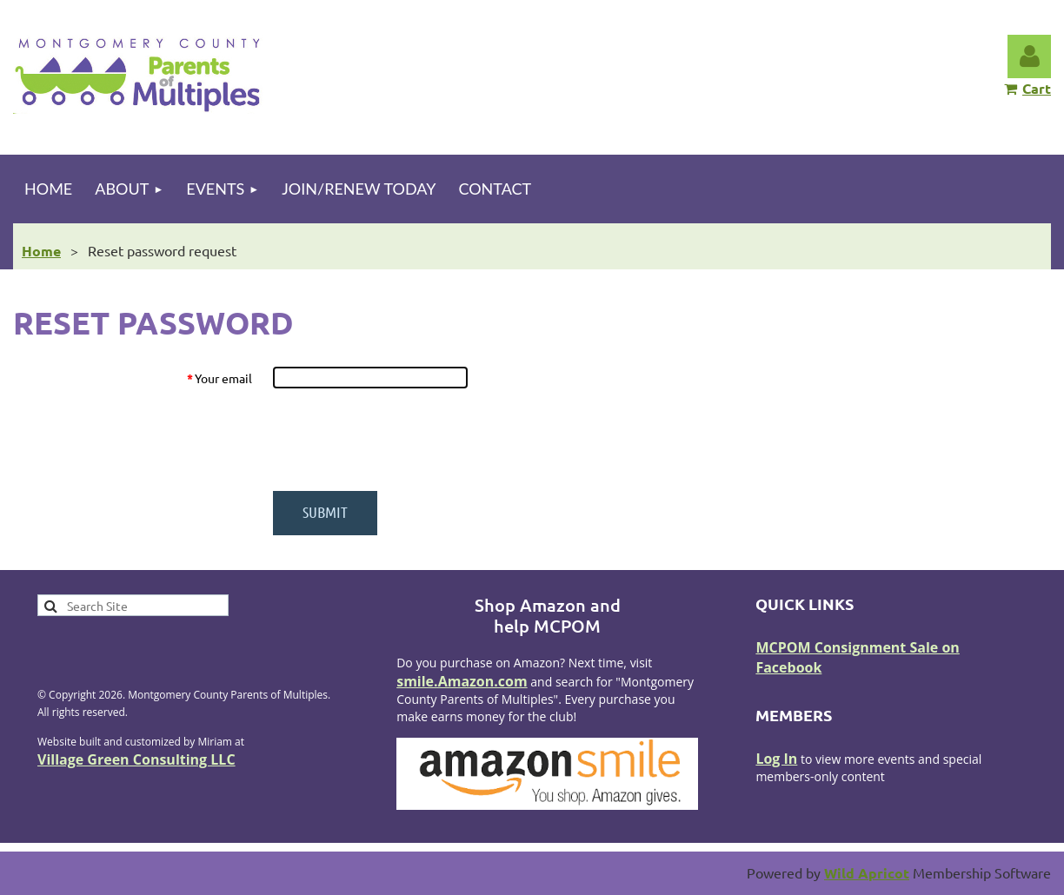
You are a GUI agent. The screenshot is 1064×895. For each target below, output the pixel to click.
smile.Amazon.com (462, 681)
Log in (1029, 56)
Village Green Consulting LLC (136, 759)
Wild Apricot (866, 873)
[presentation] (404, 440)
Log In (776, 758)
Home (41, 251)
